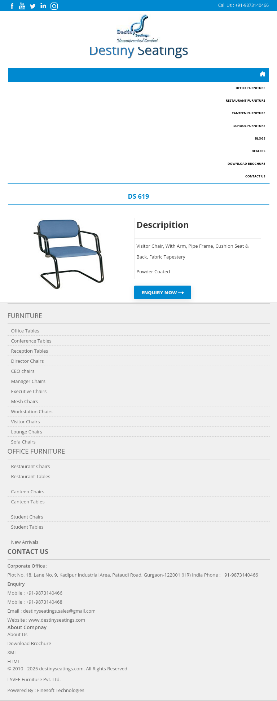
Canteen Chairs (27, 491)
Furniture (25, 315)
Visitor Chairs (25, 421)
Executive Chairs (29, 391)
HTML (14, 661)
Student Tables (27, 527)
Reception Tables (29, 351)
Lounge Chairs (26, 431)
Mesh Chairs (24, 401)
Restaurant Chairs (30, 466)
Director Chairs (27, 361)
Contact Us (255, 176)
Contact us (28, 551)
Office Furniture (250, 88)
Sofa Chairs (23, 441)
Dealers (258, 151)
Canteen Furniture (248, 113)
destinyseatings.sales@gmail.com (59, 611)
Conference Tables (31, 341)
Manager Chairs (28, 381)
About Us (18, 634)
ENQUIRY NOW (162, 292)
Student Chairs (27, 516)
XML (12, 652)
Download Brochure (246, 164)
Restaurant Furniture (245, 100)
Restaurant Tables (30, 476)
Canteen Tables (28, 501)
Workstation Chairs (32, 411)
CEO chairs (23, 371)
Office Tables (25, 330)
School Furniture (249, 126)
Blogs (260, 138)
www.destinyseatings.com (56, 620)
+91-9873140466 (252, 5)
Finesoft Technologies (60, 690)
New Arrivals (25, 542)
